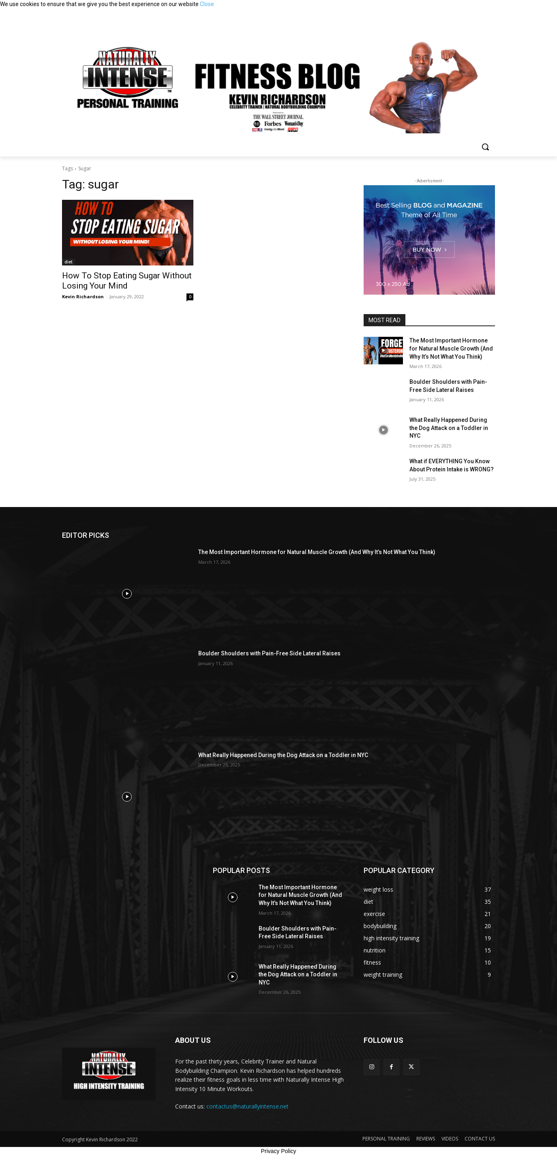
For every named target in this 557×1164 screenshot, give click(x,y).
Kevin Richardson (83, 296)
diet (68, 262)
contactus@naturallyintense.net (247, 1106)
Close (207, 4)
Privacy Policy (278, 1151)
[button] (485, 146)
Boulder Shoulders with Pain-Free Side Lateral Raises (269, 653)
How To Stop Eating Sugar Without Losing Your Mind (127, 281)
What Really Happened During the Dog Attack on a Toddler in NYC (448, 428)
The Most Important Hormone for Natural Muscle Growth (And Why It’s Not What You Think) (451, 348)
